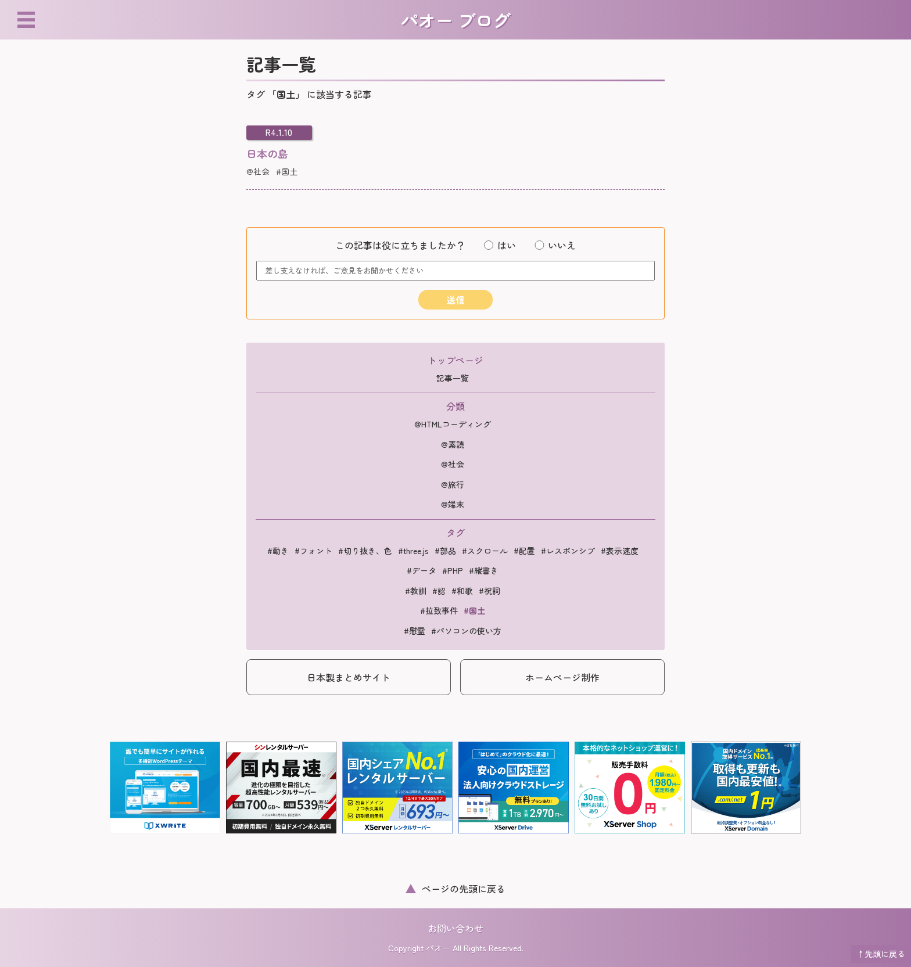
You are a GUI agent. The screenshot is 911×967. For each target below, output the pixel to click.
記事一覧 (452, 378)
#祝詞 (489, 590)
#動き (278, 550)
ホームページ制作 (562, 677)
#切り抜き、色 (365, 550)
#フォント (313, 550)
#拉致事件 (439, 610)
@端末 (452, 504)
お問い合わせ (455, 928)
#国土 (286, 171)
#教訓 (415, 590)
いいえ (555, 245)
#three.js (413, 550)
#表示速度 (620, 550)
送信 (455, 300)
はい (500, 245)
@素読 (452, 444)
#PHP (452, 570)
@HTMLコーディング (452, 424)
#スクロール (485, 550)
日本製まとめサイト (348, 677)
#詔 (439, 590)
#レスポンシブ (568, 550)
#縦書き (483, 570)
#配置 (524, 550)
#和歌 (462, 590)
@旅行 (452, 484)
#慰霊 (414, 631)
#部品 (445, 550)
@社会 (258, 171)
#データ (421, 570)
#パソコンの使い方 (466, 631)
